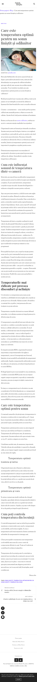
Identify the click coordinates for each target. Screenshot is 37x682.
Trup (5, 23)
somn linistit (9, 580)
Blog (11, 11)
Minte (2, 23)
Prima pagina (18, 638)
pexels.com (12, 73)
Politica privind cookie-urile (26, 676)
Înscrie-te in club (18, 648)
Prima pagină (4, 11)
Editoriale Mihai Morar (18, 642)
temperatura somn (16, 582)
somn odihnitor (22, 121)
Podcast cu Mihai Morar (18, 645)
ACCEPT (18, 679)
